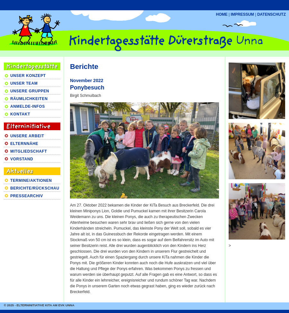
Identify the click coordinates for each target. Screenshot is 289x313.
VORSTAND (21, 159)
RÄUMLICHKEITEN (29, 99)
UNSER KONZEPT (28, 75)
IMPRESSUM (242, 14)
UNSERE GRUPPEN (29, 91)
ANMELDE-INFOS (27, 106)
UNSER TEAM (24, 83)
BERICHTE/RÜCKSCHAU (34, 188)
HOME (222, 14)
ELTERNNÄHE (24, 143)
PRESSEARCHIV (26, 196)
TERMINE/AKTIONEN (31, 180)
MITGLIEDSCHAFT (28, 151)
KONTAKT (20, 114)
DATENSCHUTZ (271, 14)
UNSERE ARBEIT (27, 136)
